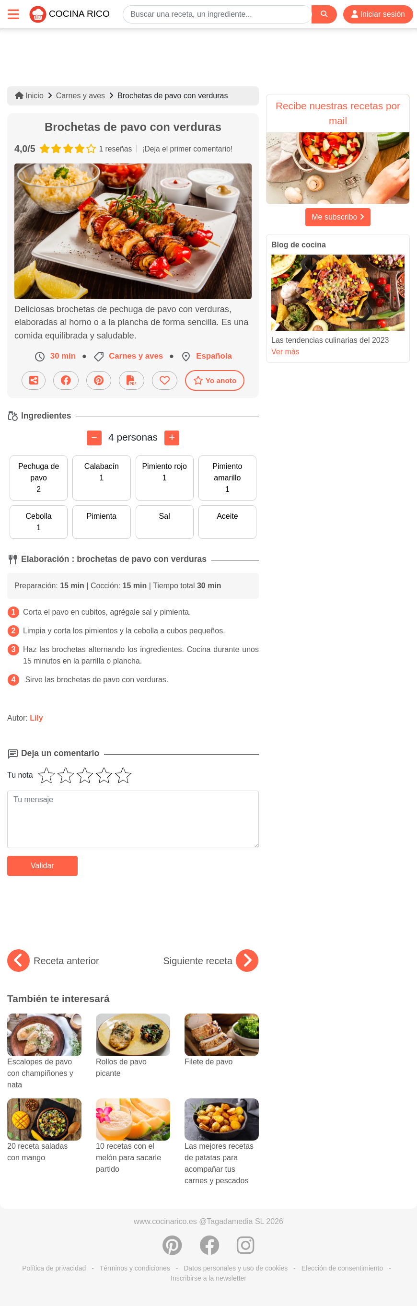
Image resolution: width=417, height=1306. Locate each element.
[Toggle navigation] (13, 14)
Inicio (29, 96)
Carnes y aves (80, 96)
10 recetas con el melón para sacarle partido (133, 1144)
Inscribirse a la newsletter (208, 1278)
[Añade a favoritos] (164, 380)
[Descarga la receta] (131, 380)
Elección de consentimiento (342, 1268)
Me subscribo (338, 217)
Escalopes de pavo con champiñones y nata (44, 1059)
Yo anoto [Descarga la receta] (215, 380)
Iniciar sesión (378, 14)
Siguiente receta (210, 961)
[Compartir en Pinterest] (98, 380)
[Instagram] (246, 1250)
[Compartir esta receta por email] (34, 380)
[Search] (324, 14)
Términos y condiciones (135, 1268)
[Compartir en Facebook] (66, 380)
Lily (36, 718)
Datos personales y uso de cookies (236, 1268)
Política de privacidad (54, 1268)
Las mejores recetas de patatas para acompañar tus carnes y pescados (222, 1150)
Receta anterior (53, 961)
